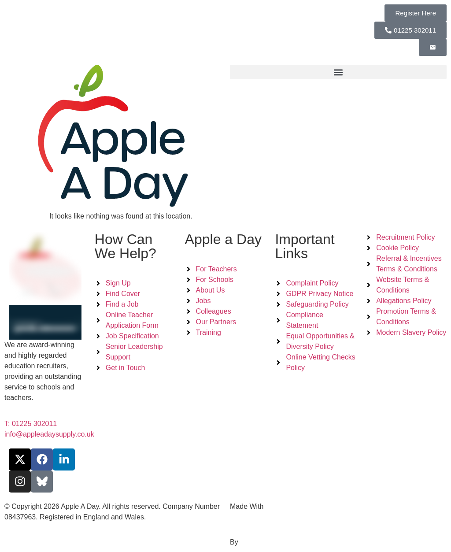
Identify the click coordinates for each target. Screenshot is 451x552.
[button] (338, 72)
